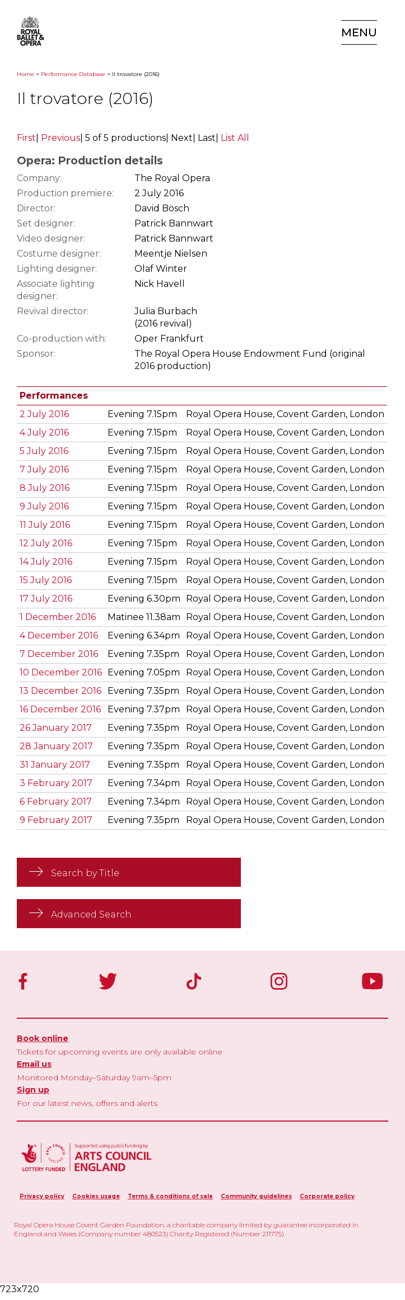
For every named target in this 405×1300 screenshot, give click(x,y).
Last (207, 138)
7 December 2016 (59, 654)
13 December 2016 (60, 691)
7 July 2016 (44, 469)
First (26, 138)
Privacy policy (42, 1196)
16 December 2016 (60, 709)
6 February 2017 (56, 801)
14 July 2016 (46, 561)
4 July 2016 (44, 432)
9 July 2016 (44, 506)
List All (235, 138)
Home (25, 74)
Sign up (33, 1090)
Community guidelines (256, 1196)
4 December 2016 (59, 635)
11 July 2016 (45, 524)
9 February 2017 (56, 820)
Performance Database (73, 74)
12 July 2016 (46, 543)
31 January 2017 (55, 764)
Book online (42, 1038)
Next (182, 138)
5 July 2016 (44, 451)
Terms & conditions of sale (170, 1196)
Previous (60, 138)
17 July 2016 (46, 598)
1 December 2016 (58, 617)
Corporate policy (327, 1196)
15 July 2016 (46, 580)
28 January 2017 (56, 746)
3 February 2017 (56, 783)
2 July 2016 (44, 414)
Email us (34, 1064)
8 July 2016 (44, 488)
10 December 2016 (61, 672)
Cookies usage (96, 1196)
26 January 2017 (56, 727)
